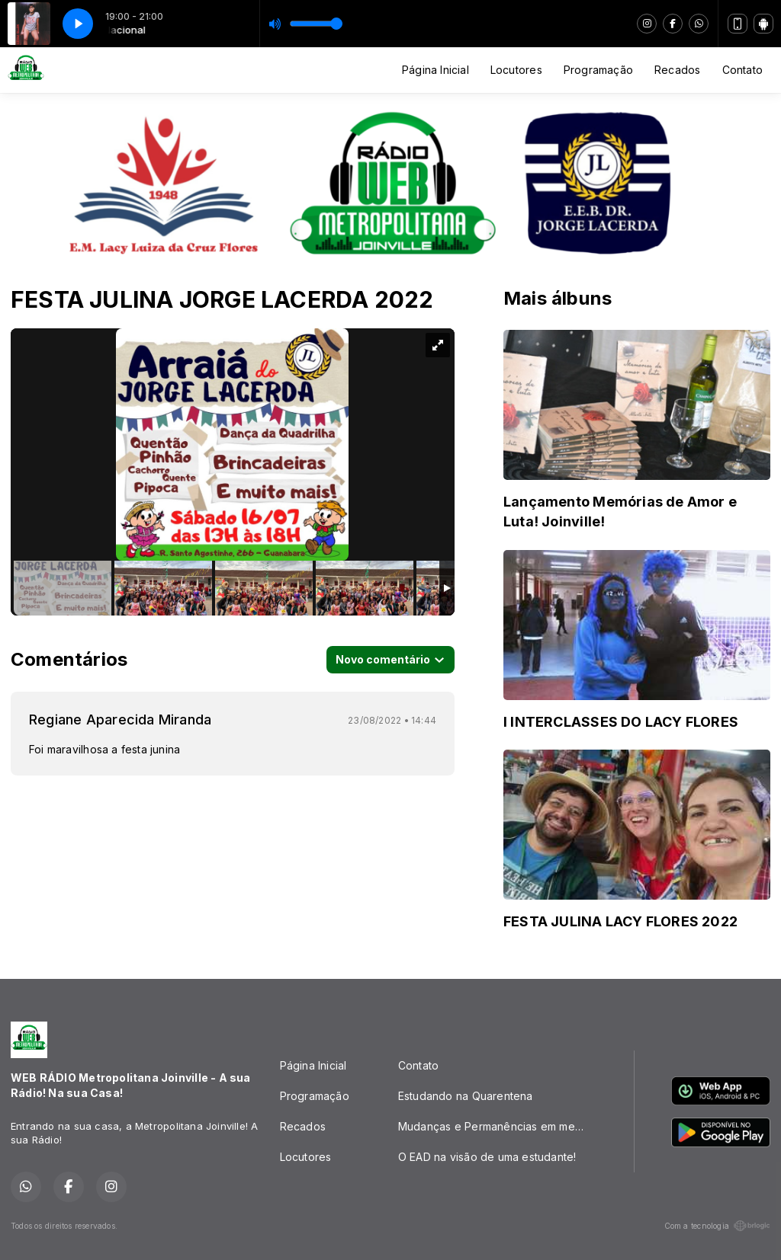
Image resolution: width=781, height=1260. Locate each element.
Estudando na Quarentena (465, 1095)
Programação (598, 69)
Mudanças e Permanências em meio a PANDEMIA (497, 1126)
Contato (742, 69)
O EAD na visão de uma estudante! (487, 1156)
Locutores (516, 69)
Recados (677, 69)
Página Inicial (435, 69)
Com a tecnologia (717, 1225)
